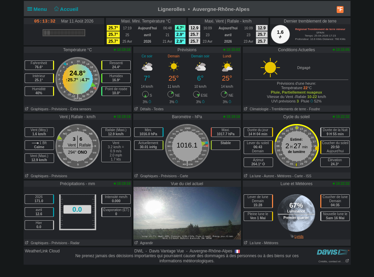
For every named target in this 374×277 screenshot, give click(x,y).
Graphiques (36, 109)
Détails (142, 109)
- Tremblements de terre (288, 109)
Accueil (65, 9)
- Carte (183, 176)
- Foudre (313, 109)
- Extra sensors (79, 109)
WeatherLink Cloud (42, 251)
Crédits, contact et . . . (334, 261)
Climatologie (256, 109)
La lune (252, 176)
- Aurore (268, 176)
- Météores (283, 176)
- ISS (307, 176)
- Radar (73, 243)
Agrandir (143, 243)
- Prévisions (58, 109)
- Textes (158, 109)
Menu (38, 9)
